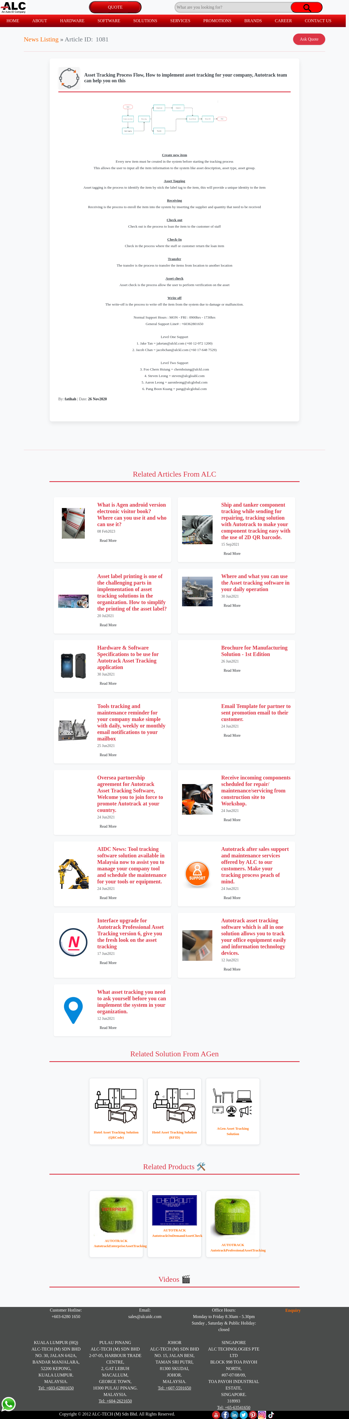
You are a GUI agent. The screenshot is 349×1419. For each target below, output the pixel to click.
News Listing (41, 39)
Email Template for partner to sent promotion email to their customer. (256, 712)
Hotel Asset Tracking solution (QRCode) (116, 1135)
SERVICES (180, 20)
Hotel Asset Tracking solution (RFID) (174, 1135)
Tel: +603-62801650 (56, 1388)
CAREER (283, 20)
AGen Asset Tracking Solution (233, 1131)
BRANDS (253, 20)
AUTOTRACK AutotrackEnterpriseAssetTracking (116, 1243)
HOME (12, 20)
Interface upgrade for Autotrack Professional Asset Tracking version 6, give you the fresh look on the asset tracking (130, 933)
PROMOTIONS (217, 20)
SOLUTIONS (145, 20)
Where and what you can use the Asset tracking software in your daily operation (255, 582)
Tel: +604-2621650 (115, 1401)
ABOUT (39, 20)
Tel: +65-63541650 (233, 1407)
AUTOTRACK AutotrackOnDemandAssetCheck (174, 1233)
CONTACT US (318, 20)
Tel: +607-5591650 (174, 1388)
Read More (108, 541)
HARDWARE (72, 20)
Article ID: (79, 39)
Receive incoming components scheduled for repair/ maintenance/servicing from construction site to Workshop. (256, 791)
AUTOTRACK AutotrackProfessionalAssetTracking (232, 1247)
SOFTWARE (109, 20)
